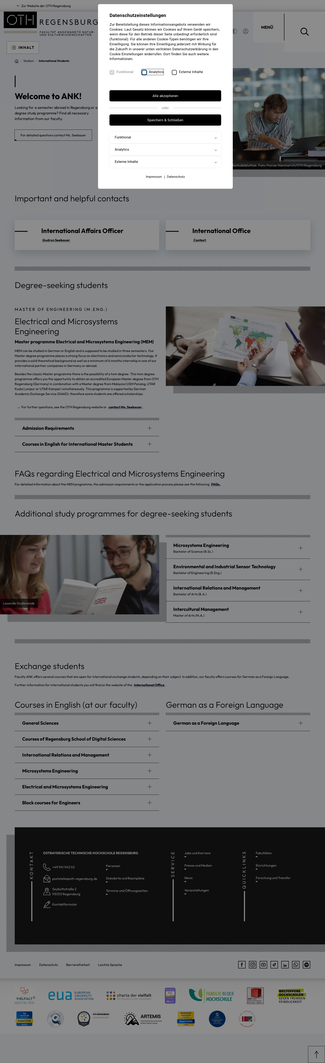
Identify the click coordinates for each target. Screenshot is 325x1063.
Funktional (129, 77)
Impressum (151, 182)
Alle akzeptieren (162, 101)
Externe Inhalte (195, 77)
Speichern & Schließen (162, 126)
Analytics (160, 77)
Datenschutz (173, 182)
